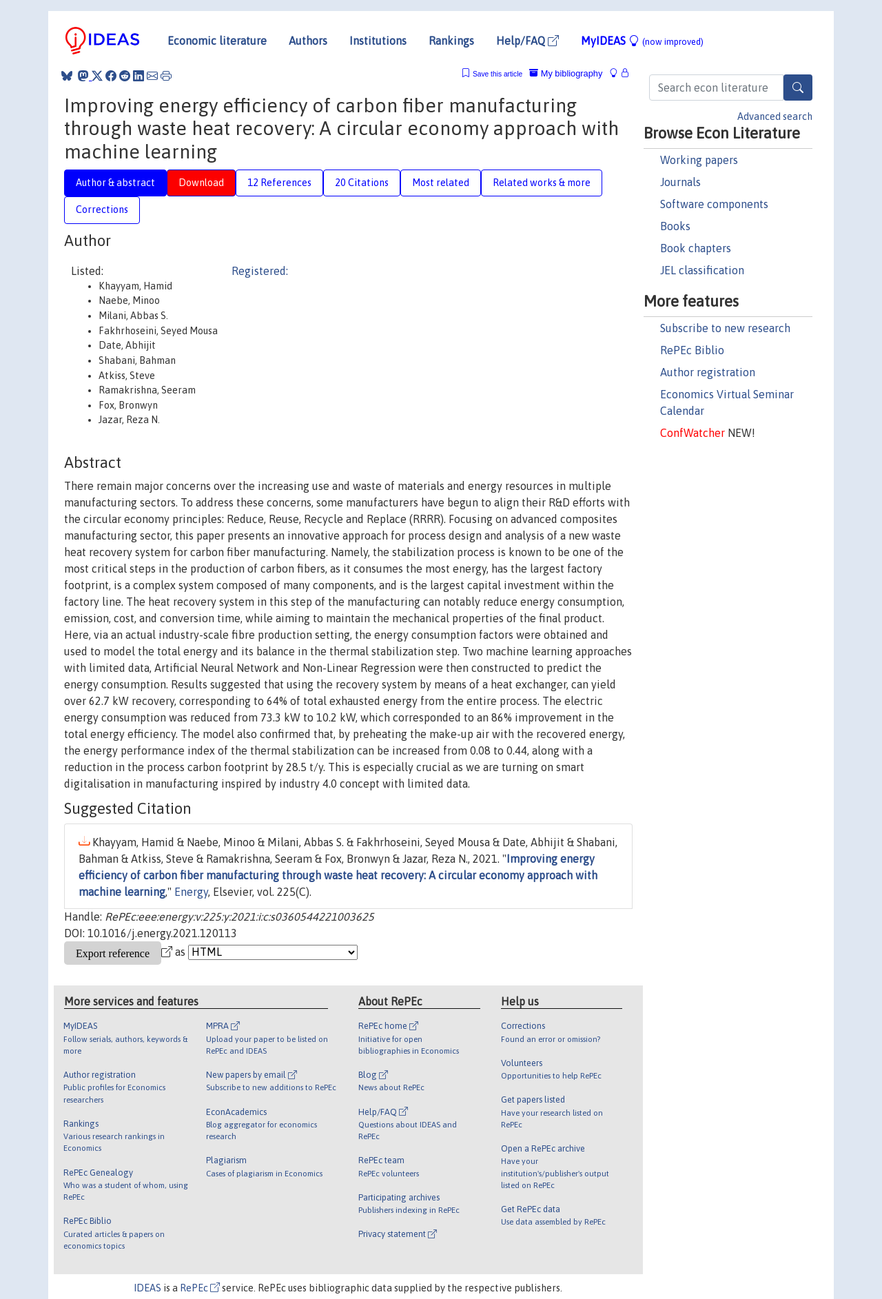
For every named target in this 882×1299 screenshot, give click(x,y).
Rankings (451, 40)
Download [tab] (201, 182)
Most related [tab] (440, 182)
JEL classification (702, 270)
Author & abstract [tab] (115, 182)
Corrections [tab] (102, 209)
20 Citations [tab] (362, 182)
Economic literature (217, 40)
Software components (714, 204)
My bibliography (565, 73)
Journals (680, 182)
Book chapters (695, 248)
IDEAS (147, 1287)
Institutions (378, 40)
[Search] (797, 87)
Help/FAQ (527, 40)
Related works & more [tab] (542, 182)
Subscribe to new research (725, 328)
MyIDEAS (642, 40)
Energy (191, 892)
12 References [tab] (279, 182)
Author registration (707, 372)
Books (675, 226)
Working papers (699, 160)
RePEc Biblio (692, 350)
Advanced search (774, 116)
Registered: (260, 271)
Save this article (497, 74)
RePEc (200, 1287)
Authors (308, 40)
